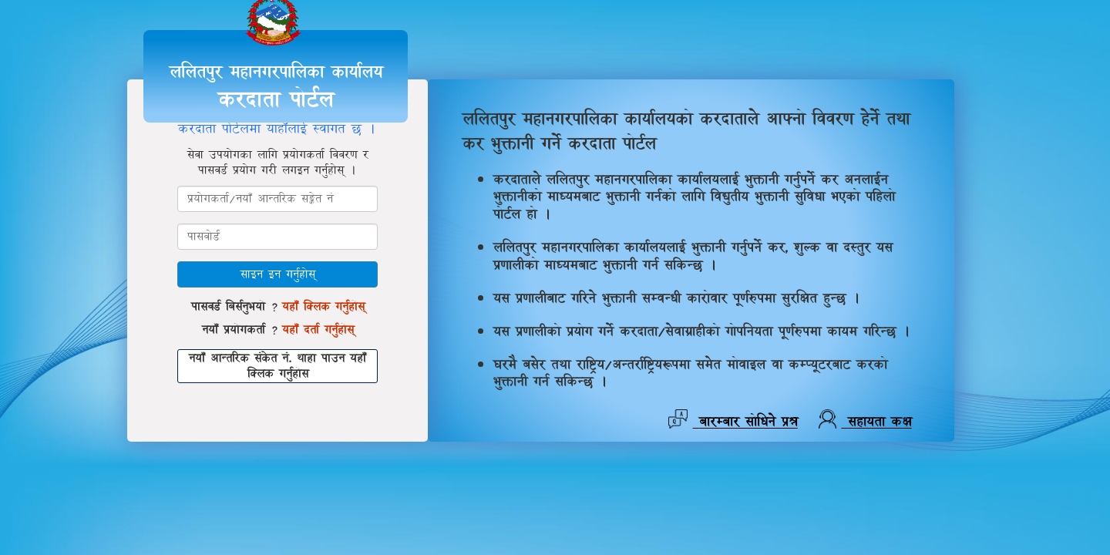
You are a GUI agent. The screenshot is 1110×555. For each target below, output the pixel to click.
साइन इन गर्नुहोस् (277, 274)
